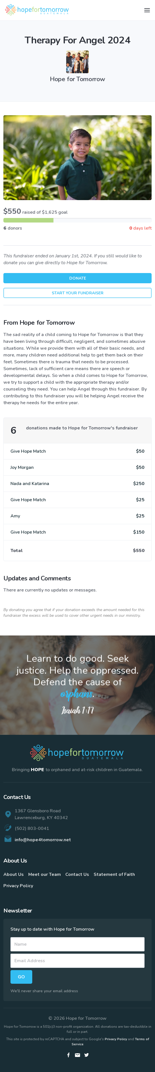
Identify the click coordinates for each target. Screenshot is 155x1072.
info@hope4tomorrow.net (43, 840)
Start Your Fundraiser (78, 293)
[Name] (77, 944)
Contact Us (77, 874)
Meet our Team (44, 874)
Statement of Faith (114, 874)
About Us (13, 874)
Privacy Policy (18, 886)
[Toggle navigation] (147, 10)
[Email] (77, 961)
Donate (77, 278)
